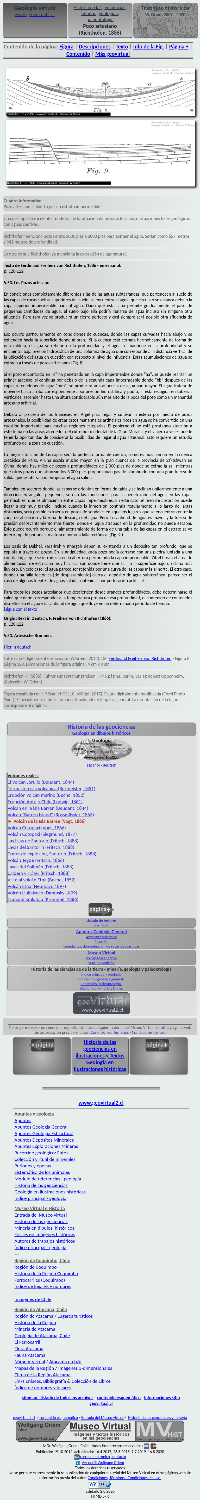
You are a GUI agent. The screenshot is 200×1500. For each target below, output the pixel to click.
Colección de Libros (91, 1381)
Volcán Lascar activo (101, 958)
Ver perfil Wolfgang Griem (100, 1462)
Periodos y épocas (33, 1166)
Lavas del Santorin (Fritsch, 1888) (41, 847)
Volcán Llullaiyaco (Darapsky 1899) (42, 893)
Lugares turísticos (75, 1316)
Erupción (101, 941)
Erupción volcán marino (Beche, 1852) (46, 795)
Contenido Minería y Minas (101, 988)
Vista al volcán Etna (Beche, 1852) (42, 880)
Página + (179, 46)
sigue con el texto (21, 609)
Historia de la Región (35, 1322)
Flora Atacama (29, 1349)
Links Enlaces (28, 1381)
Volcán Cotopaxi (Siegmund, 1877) (42, 834)
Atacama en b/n (65, 1362)
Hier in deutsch (18, 647)
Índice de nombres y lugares (43, 1388)
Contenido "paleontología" (101, 983)
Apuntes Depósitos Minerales (44, 1140)
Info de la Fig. (148, 46)
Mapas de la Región (34, 1368)
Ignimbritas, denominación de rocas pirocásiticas (101, 946)
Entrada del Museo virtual (41, 1215)
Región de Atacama (34, 1316)
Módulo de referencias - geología (48, 1179)
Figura (66, 46)
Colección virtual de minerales (45, 1159)
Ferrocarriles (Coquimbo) (40, 1280)
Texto (122, 46)
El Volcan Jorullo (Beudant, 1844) (41, 782)
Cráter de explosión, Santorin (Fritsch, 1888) (52, 854)
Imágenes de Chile (33, 1299)
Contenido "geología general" (101, 979)
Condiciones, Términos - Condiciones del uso (128, 1032)
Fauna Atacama (30, 1355)
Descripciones (94, 46)
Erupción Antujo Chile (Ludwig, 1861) (45, 802)
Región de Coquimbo (36, 1267)
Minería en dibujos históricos (44, 1228)
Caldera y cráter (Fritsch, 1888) (39, 873)
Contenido (78, 54)
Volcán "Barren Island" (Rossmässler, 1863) (51, 815)
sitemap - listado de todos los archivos (57, 1398)
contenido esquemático (119, 1398)
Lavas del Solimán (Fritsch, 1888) (40, 867)
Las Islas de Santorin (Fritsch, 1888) (43, 841)
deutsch (109, 765)
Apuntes (23, 1120)
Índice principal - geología (101, 974)
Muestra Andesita (101, 962)
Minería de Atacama (35, 1329)
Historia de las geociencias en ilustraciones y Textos (100, 1049)
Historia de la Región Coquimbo (46, 1274)
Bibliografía (54, 1381)
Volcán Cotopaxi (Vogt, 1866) (37, 828)
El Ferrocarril (27, 1342)
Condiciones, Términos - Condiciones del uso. (124, 1477)
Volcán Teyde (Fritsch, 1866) (36, 860)
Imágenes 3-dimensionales (85, 1368)
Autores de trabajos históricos (45, 1241)
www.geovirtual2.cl (101, 1102)
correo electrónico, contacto (103, 1456)
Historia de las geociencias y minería (157, 1417)
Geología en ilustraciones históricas (100, 1066)
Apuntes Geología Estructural (44, 1133)
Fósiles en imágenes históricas (45, 1234)
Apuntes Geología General (41, 1127)
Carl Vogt (101, 925)
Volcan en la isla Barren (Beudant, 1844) (48, 808)
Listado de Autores (101, 920)
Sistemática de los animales (42, 1172)
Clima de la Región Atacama (43, 1375)
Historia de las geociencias (41, 1185)
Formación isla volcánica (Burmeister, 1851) (51, 789)
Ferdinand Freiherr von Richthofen (140, 658)
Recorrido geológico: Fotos (41, 1153)
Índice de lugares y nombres (43, 1286)
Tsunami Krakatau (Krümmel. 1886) (43, 899)
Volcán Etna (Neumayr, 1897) (37, 886)
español (93, 765)
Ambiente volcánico (101, 937)
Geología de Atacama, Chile (42, 1336)
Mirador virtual (30, 1362)
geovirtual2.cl (24, 1417)
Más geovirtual (112, 54)
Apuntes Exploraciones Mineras (46, 1146)
